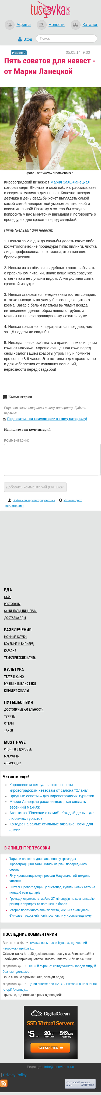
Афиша (23, 24)
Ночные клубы (15, 637)
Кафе (7, 597)
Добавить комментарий (35, 487)
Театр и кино (14, 677)
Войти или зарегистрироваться (34, 500)
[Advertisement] (50, 548)
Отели (9, 723)
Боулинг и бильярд (19, 644)
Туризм (10, 716)
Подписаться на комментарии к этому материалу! (47, 419)
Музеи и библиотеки (20, 684)
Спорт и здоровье (18, 749)
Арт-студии (12, 763)
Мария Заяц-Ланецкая (70, 182)
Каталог (89, 24)
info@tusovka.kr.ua (59, 1067)
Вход (27, 39)
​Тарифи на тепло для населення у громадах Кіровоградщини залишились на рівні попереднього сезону (48, 864)
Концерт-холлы (16, 690)
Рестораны (12, 604)
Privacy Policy (14, 1075)
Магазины (11, 756)
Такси (8, 730)
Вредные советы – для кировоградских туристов (51, 796)
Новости (56, 24)
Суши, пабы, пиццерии (20, 611)
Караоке (10, 651)
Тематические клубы (20, 658)
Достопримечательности (24, 709)
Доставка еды (15, 618)
